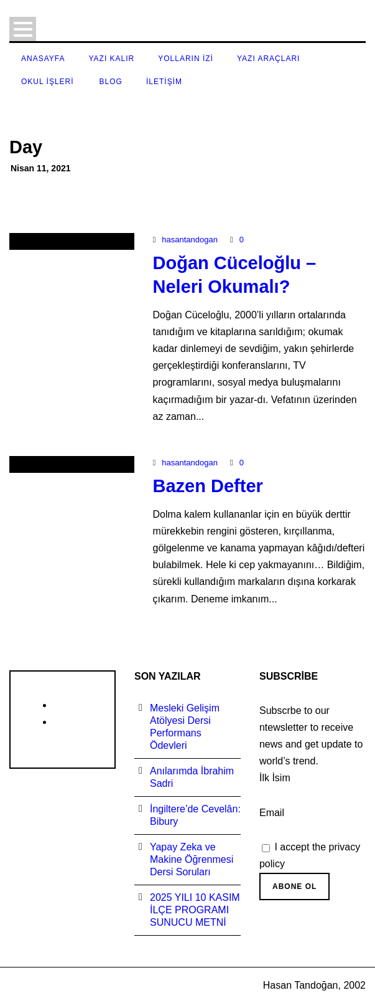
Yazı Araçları (268, 58)
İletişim (164, 81)
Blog (111, 81)
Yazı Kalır (111, 58)
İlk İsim (274, 777)
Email (271, 812)
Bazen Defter (208, 486)
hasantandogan (190, 239)
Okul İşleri (47, 81)
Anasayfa (43, 58)
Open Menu (22, 29)
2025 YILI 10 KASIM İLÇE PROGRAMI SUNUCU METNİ (195, 910)
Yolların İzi (185, 58)
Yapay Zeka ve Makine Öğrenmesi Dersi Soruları (191, 859)
